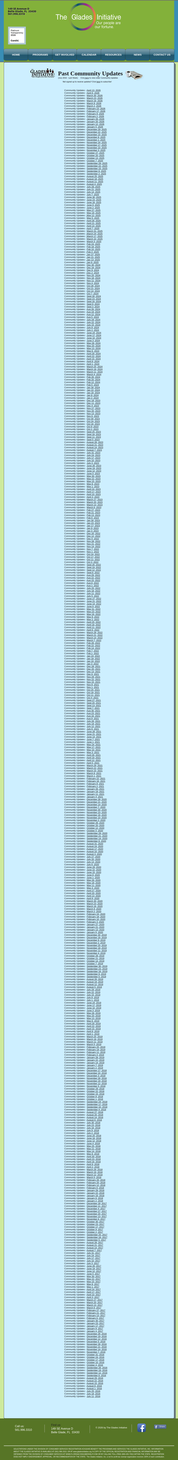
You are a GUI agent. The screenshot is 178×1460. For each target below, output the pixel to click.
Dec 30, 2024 (93, 265)
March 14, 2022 (94, 637)
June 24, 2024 (94, 332)
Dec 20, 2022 (93, 533)
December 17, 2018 (97, 1070)
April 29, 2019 (94, 1023)
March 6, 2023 (94, 507)
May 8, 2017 (93, 1284)
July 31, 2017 (93, 1253)
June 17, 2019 (94, 1005)
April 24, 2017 (94, 1289)
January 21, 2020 (95, 927)
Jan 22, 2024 (93, 390)
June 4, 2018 (93, 1143)
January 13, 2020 (95, 929)
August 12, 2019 (95, 984)
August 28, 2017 (95, 1242)
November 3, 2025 (96, 150)
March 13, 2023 (94, 504)
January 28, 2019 (95, 1057)
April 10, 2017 (94, 1294)
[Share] (160, 1427)
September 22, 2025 (97, 166)
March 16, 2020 (94, 906)
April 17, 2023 (94, 491)
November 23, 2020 (97, 812)
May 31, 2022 (93, 609)
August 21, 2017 (95, 1245)
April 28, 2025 (94, 220)
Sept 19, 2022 (94, 567)
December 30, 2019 (97, 935)
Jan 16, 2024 (93, 392)
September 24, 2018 (97, 1101)
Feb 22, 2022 (93, 645)
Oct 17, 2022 (93, 557)
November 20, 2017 (97, 1214)
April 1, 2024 (93, 364)
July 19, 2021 (93, 723)
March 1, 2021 (94, 776)
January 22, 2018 (95, 1193)
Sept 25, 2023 (94, 431)
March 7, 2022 (94, 640)
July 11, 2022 (93, 593)
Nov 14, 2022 (93, 546)
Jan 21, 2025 (93, 257)
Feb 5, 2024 (93, 385)
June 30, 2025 (94, 197)
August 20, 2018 (95, 1114)
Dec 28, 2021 (93, 666)
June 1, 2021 (93, 742)
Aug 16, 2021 (93, 716)
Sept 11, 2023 (94, 437)
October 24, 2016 (95, 1357)
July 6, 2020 (93, 864)
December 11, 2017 (97, 1206)
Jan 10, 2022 (93, 661)
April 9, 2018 (93, 1164)
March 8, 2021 (94, 773)
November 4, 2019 (96, 953)
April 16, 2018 (94, 1161)
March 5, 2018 (94, 1177)
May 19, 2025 (93, 213)
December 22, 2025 (97, 132)
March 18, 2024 (94, 369)
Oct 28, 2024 (93, 285)
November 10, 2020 (97, 817)
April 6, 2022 (93, 630)
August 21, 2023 (95, 445)
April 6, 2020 (93, 898)
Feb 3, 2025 (92, 252)
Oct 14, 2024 (93, 291)
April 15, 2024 (94, 358)
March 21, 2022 (94, 635)
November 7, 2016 (96, 1352)
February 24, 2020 (96, 914)
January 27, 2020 (95, 924)
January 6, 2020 (95, 932)
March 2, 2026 (94, 106)
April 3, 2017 (93, 1297)
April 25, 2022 (94, 622)
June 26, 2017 (94, 1266)
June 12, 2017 (94, 1271)
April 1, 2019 (93, 1034)
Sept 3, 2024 (93, 306)
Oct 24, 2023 (93, 421)
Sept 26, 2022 (94, 564)
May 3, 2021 (93, 752)
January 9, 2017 (95, 1328)
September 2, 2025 (96, 173)
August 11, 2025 (95, 181)
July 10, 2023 (93, 460)
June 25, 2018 (94, 1135)
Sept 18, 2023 (94, 434)
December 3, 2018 (96, 1075)
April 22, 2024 (94, 356)
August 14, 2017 (95, 1247)
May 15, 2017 (93, 1281)
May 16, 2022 (93, 614)
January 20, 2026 (95, 121)
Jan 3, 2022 (93, 663)
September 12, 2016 (97, 1373)
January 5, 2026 (95, 126)
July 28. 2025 (93, 186)
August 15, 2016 (95, 1383)
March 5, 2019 (94, 1044)
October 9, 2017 (95, 1229)
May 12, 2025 (93, 215)
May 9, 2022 (93, 617)
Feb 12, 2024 (93, 382)
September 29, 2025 (97, 163)
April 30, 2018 (94, 1156)
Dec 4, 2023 (93, 405)
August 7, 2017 (94, 1250)
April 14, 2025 (94, 226)
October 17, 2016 (95, 1360)
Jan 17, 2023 (93, 525)
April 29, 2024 (94, 353)
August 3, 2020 (94, 854)
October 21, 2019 (95, 958)
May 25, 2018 (93, 1146)
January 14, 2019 (95, 1062)
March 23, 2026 (94, 98)
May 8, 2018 (93, 1154)
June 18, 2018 (94, 1138)
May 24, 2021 (93, 744)
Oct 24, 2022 (93, 554)
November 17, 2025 (97, 145)
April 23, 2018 (94, 1159)
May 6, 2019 (93, 1021)
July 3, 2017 (93, 1263)
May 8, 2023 (93, 484)
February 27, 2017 (96, 1310)
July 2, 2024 (93, 330)
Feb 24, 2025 (93, 244)
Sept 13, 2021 (94, 705)
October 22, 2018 (95, 1091)
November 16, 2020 (97, 815)
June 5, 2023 (93, 473)
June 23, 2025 (94, 199)
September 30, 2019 (97, 966)
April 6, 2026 (93, 93)
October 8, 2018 (95, 1096)
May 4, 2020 (93, 888)
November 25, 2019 (97, 945)
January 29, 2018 (95, 1190)
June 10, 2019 (94, 1008)
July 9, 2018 (93, 1130)
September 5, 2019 (96, 976)
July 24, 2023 (93, 455)
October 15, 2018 (95, 1094)
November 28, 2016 (97, 1344)
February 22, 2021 (96, 778)
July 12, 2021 (93, 726)
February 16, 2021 (96, 781)
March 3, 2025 (94, 241)
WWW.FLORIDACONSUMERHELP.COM (82, 1454)
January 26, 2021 (95, 789)
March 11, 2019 (94, 1041)
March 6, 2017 (94, 1307)
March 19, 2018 (94, 1172)
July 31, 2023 (93, 452)
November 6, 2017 (96, 1219)
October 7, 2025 (95, 160)
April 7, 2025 (93, 228)
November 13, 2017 (97, 1216)
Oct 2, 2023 (92, 429)
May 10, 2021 (93, 750)
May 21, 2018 (93, 1148)
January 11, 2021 (95, 794)
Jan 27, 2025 (93, 254)
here (86, 78)
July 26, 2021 (93, 721)
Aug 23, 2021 (93, 713)
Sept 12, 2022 (94, 570)
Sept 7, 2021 (93, 708)
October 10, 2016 (95, 1362)
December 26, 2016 (97, 1333)
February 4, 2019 (95, 1055)
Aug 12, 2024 (93, 314)
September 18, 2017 (97, 1237)
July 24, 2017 (93, 1255)
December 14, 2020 (97, 804)
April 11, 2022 (94, 627)
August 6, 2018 (94, 1120)
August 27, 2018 (95, 1112)
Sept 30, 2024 (94, 296)
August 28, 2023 (95, 442)
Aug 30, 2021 (93, 710)
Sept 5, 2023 (93, 439)
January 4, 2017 (95, 1331)
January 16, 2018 (95, 1195)
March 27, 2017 (94, 1300)
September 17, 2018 (97, 1104)
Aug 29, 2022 (93, 575)
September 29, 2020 (97, 833)
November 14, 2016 (97, 1349)
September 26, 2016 (97, 1367)
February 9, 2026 (95, 113)
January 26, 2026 (95, 119)
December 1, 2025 (96, 140)
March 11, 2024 (94, 372)
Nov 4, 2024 (93, 283)
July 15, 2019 (93, 995)
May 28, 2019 (93, 1013)
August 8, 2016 (94, 1386)
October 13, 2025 (95, 158)
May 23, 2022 (93, 611)
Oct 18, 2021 (93, 692)
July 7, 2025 (93, 194)
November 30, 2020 (97, 809)
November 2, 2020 (96, 820)
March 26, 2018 (94, 1169)
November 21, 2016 (97, 1346)
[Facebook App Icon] (141, 1428)
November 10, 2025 (97, 147)
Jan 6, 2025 (92, 262)
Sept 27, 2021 (94, 700)
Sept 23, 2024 (94, 299)
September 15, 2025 (97, 168)
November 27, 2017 (97, 1211)
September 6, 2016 (96, 1375)
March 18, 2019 (94, 1039)
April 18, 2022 (94, 624)
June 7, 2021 (93, 739)
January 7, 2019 (95, 1065)
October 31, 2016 (95, 1354)
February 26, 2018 (96, 1180)
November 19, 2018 (97, 1081)
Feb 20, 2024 (93, 379)
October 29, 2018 (95, 1088)
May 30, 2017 (93, 1276)
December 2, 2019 (96, 942)
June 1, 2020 (93, 877)
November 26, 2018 (97, 1078)
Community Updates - (75, 252)
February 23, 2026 (96, 108)
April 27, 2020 (94, 890)
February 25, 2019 (96, 1047)
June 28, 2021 (94, 731)
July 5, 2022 (93, 596)
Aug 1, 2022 (93, 585)
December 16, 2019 (97, 937)
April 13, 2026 (94, 90)
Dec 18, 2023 (93, 400)
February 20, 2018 (96, 1182)
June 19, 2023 (94, 468)
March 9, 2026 (94, 103)
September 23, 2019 (97, 968)
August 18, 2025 (95, 179)
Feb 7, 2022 (93, 650)
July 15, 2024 (93, 325)
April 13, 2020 (94, 895)
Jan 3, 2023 (93, 531)
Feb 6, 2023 (93, 518)
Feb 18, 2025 (93, 246)
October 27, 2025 (95, 153)
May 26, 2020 (93, 880)
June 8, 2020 (93, 875)
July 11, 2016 (93, 1396)
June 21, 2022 (94, 601)
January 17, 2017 (95, 1326)
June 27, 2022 (94, 598)
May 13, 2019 (93, 1018)
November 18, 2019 (97, 948)
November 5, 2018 (96, 1086)
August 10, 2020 (95, 851)
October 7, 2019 (95, 963)
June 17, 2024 (94, 335)
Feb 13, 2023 (93, 515)
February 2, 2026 (95, 116)
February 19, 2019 (96, 1049)
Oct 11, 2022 (93, 559)
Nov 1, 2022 (93, 551)
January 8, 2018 (95, 1198)
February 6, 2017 (95, 1318)
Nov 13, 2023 (93, 413)
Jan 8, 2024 (93, 395)
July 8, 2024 (93, 327)
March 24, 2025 (94, 233)
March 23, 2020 (94, 903)
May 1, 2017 (93, 1287)
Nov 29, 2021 (93, 677)
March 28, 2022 (94, 632)
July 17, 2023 (93, 458)
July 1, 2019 (93, 1000)
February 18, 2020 (96, 916)
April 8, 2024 (93, 361)
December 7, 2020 (96, 807)
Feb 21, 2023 (93, 512)
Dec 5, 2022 (93, 538)
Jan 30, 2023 (93, 520)
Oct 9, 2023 (92, 426)
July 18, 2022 (93, 590)
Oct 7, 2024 (92, 293)
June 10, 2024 (94, 338)
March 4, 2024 (94, 374)
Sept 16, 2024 (94, 301)
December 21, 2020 (97, 802)
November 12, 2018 (97, 1083)
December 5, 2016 (96, 1341)
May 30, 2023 (93, 476)
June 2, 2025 (93, 207)
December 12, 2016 (97, 1339)
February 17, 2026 (96, 111)
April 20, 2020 (94, 893)
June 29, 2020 (94, 867)
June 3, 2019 (93, 1010)
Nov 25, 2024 (93, 275)
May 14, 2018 (93, 1151)
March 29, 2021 (94, 765)
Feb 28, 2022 (93, 643)
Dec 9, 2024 (93, 270)
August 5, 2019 (94, 987)
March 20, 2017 (94, 1302)
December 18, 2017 (97, 1203)
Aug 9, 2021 (93, 718)
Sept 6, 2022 (93, 572)
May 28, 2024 (93, 343)
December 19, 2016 (97, 1336)
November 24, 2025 (97, 142)
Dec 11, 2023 (93, 403)
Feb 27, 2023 (93, 510)
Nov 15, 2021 (93, 682)
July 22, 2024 (93, 322)
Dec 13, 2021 (93, 671)
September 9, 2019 (96, 974)
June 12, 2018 (94, 1141)
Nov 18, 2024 (93, 278)
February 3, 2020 (95, 922)
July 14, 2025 (93, 192)
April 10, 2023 (94, 494)
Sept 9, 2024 (93, 304)
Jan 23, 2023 (93, 523)
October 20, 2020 (95, 825)
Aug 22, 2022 (93, 577)
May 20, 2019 (93, 1015)
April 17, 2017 (94, 1292)
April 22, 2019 (94, 1026)
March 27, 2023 (94, 499)
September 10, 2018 (97, 1107)
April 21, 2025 (94, 223)
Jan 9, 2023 (93, 528)
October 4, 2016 (95, 1365)
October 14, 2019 (95, 961)
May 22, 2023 (93, 478)
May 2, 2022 (93, 619)
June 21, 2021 (94, 734)
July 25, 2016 (93, 1391)
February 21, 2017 (96, 1313)
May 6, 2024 (93, 351)
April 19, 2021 (94, 757)
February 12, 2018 (96, 1185)
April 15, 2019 (94, 1028)
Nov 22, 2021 (93, 679)
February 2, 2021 (95, 786)
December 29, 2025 (97, 129)
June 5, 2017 (93, 1273)
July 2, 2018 (93, 1133)
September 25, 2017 (97, 1234)
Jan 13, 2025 (93, 259)
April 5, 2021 (93, 763)
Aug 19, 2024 (93, 312)
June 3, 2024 (93, 340)
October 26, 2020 (95, 822)
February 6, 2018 (95, 1187)
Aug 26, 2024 (93, 309)
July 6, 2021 (93, 729)
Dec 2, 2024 (92, 272)
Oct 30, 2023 (93, 418)
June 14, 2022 (94, 604)
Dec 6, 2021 (93, 674)
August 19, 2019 (95, 982)
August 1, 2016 (94, 1388)
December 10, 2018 (97, 1073)
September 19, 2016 (97, 1370)
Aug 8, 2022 (93, 583)
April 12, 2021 (94, 760)
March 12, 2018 (94, 1174)
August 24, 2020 (95, 846)
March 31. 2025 (94, 231)
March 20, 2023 (94, 502)
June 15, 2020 (94, 872)
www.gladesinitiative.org (82, 1452)
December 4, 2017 (96, 1208)
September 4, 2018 (96, 1109)
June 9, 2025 (93, 205)
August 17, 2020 (95, 849)
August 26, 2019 (95, 979)
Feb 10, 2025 (93, 249)
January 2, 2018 (95, 1200)
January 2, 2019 (95, 1068)
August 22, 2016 (95, 1380)
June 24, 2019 (94, 1002)
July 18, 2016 (93, 1393)
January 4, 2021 (95, 796)
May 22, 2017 (93, 1279)
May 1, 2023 (93, 486)
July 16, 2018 (93, 1127)
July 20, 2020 (93, 859)
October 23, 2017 (95, 1224)
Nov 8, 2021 (93, 684)
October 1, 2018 (95, 1099)
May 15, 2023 (93, 481)
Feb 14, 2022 (93, 648)
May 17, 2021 (93, 747)
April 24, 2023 (94, 489)
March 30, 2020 (94, 901)
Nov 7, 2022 (93, 549)
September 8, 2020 (96, 841)
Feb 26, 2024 (93, 377)
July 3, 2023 (93, 463)
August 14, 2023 (95, 447)
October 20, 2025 (95, 155)
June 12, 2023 (94, 471)
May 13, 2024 (93, 348)
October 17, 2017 (95, 1227)
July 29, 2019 (93, 989)
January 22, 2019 (95, 1060)
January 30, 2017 (95, 1320)
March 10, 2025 (94, 239)
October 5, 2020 (95, 830)
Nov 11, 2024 (93, 280)
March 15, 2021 (94, 770)
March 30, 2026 (94, 95)
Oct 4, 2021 (92, 697)
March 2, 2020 (94, 911)
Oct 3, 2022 (92, 562)
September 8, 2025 (96, 171)
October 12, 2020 (95, 828)
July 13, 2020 (93, 862)
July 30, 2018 (93, 1122)
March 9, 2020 (94, 909)
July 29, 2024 (93, 319)
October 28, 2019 (95, 955)
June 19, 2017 (94, 1268)
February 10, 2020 (96, 919)
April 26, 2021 (94, 755)
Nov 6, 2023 (93, 416)
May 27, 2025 (93, 210)
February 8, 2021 (95, 783)
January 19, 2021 (95, 791)
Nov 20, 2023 (93, 411)
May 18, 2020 (93, 882)
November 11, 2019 (97, 950)
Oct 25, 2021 (93, 690)
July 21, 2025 (93, 189)
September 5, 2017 (96, 1240)
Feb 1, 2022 (93, 653)
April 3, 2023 (93, 497)
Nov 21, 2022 (93, 544)
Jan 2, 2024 (93, 398)
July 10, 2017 (93, 1260)
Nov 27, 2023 (93, 408)
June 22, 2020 (94, 869)
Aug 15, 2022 (93, 580)
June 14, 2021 (94, 736)
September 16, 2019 (97, 971)
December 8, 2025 (96, 137)
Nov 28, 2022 (93, 541)
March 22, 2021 (94, 768)
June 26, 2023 (94, 465)
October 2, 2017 (95, 1232)
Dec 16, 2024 (93, 267)
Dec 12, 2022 (93, 536)
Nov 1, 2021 (93, 687)
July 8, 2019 (93, 997)
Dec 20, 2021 (93, 669)
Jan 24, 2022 (93, 656)
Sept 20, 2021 (94, 703)
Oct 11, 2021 (93, 695)
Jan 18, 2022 (93, 658)
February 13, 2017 (96, 1315)
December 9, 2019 (96, 940)
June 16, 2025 (94, 202)
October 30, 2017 (95, 1221)
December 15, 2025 (97, 134)
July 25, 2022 (93, 588)
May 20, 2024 (93, 345)
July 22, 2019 (93, 992)
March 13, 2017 (94, 1305)
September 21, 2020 (97, 836)
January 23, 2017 (95, 1323)
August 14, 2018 (95, 1117)
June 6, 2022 (93, 606)
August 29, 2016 (95, 1378)
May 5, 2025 (93, 218)
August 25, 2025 (95, 176)
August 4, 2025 (94, 184)
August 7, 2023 (94, 450)
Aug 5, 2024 (93, 317)
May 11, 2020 (93, 885)
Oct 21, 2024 (93, 288)
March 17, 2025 (94, 236)
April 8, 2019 (93, 1031)
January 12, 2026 (95, 124)
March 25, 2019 (94, 1036)
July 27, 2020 (93, 856)
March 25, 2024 (94, 366)
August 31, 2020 (95, 843)
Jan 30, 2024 (93, 387)
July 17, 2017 (93, 1258)
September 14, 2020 (97, 838)
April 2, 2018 (93, 1167)
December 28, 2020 (97, 799)
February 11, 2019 (96, 1052)
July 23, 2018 (93, 1125)
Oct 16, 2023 (93, 424)
